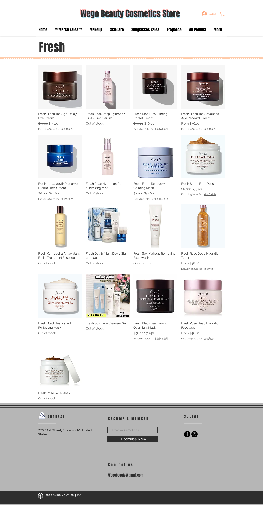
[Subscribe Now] (132, 439)
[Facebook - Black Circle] (187, 434)
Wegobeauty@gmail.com (125, 475)
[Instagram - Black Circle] (194, 434)
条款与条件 (67, 129)
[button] (222, 13)
